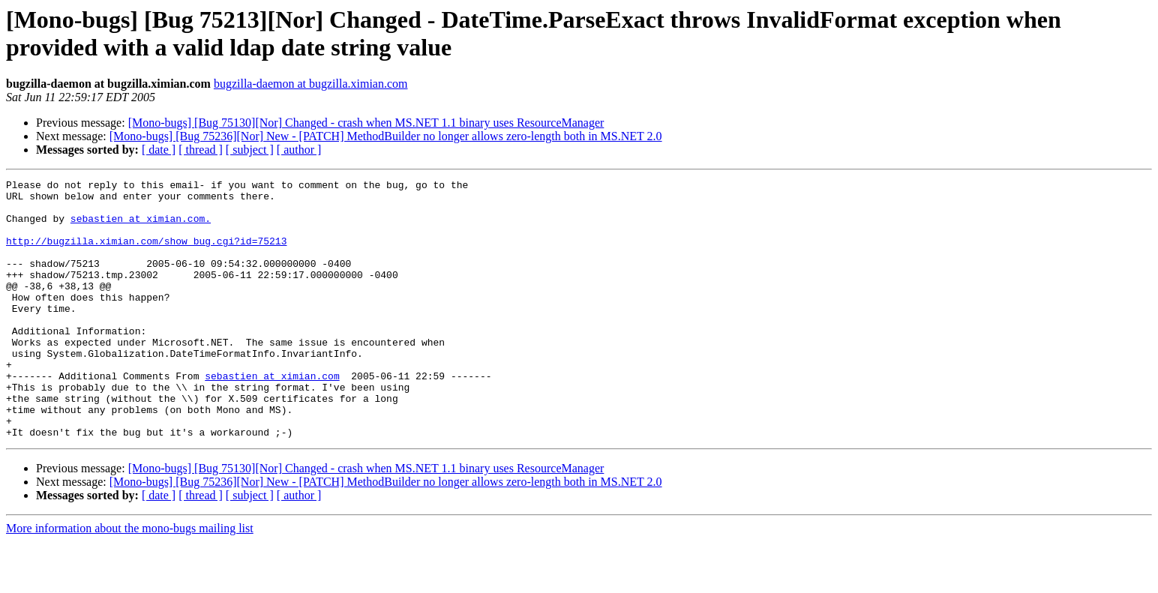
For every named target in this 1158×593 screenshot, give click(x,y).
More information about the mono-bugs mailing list (130, 580)
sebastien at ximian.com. (140, 227)
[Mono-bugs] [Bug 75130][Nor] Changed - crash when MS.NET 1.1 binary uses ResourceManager (366, 122)
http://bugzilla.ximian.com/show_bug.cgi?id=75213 (146, 254)
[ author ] (299, 149)
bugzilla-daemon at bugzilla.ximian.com (311, 83)
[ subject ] (250, 149)
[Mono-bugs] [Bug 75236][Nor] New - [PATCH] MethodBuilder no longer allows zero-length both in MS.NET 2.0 (386, 136)
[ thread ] (200, 149)
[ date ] (159, 149)
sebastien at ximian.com (272, 416)
